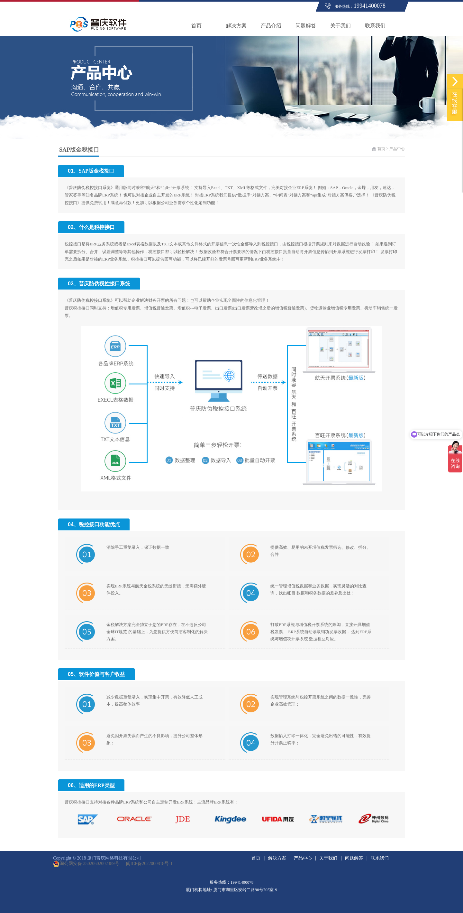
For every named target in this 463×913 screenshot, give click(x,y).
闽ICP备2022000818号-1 (146, 863)
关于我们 (340, 25)
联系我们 (375, 25)
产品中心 (397, 149)
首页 (196, 25)
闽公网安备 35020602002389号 (86, 864)
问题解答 (305, 25)
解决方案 (236, 25)
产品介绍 (271, 25)
